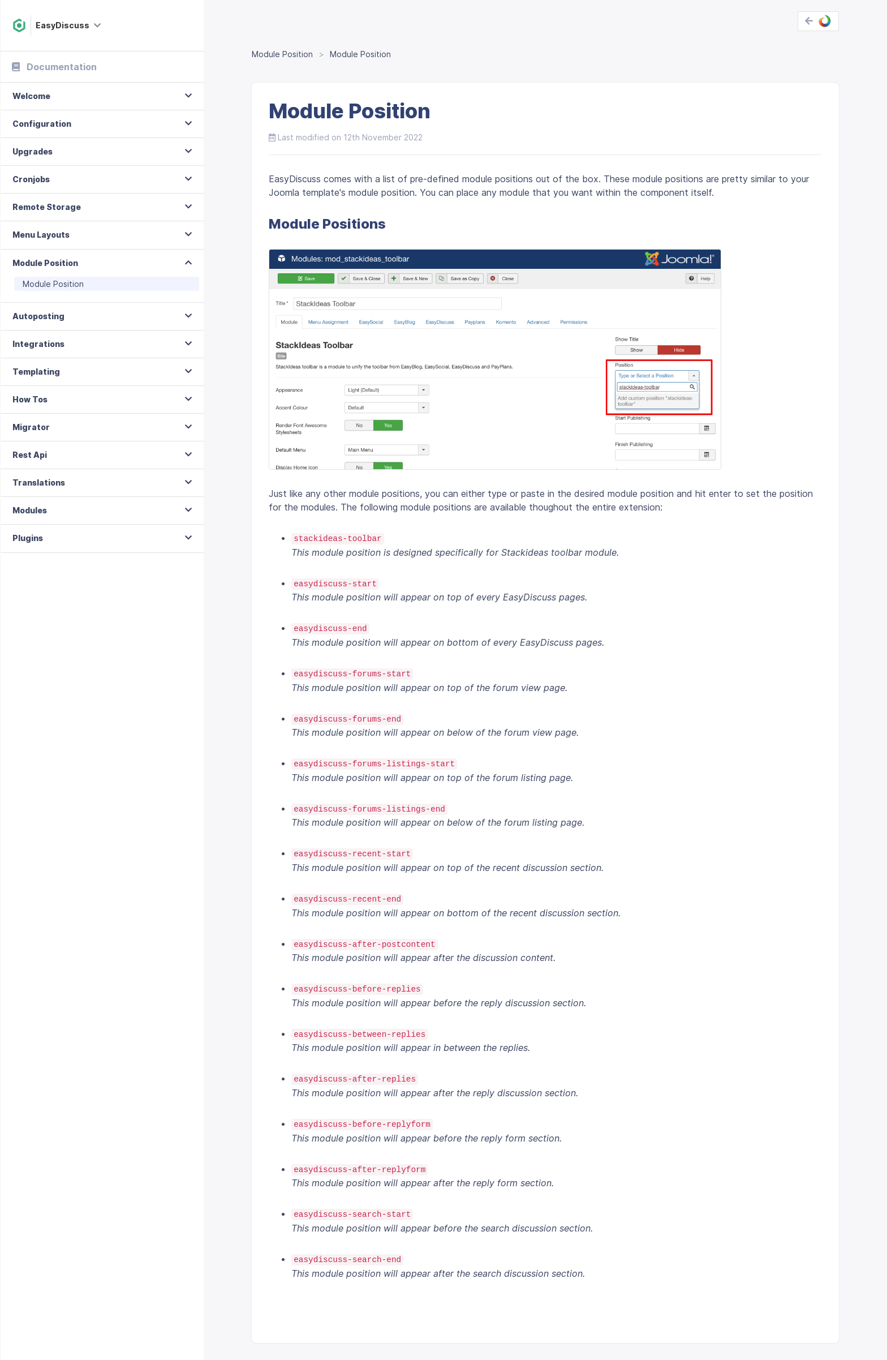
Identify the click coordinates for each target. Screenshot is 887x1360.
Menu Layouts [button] (41, 234)
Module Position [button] (45, 263)
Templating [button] (36, 371)
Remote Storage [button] (46, 207)
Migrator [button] (31, 427)
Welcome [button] (31, 96)
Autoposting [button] (38, 316)
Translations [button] (38, 482)
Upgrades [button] (32, 151)
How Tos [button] (30, 399)
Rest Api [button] (29, 455)
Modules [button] (29, 510)
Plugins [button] (27, 538)
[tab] (102, 96)
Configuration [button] (41, 123)
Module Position (53, 284)
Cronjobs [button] (31, 179)
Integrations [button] (38, 344)
